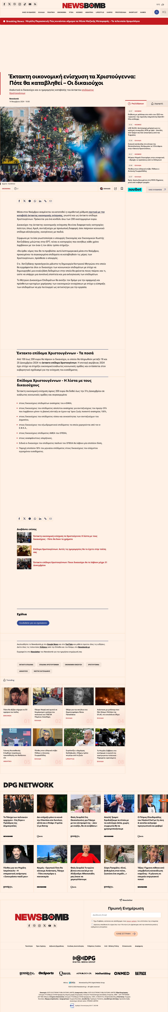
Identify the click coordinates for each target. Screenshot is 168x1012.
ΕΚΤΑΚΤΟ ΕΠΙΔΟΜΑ (26, 665)
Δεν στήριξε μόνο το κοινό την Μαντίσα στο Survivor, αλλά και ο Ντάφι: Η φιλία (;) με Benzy (49, 821)
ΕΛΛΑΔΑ (41, 12)
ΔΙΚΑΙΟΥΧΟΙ (23, 671)
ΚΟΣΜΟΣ (79, 12)
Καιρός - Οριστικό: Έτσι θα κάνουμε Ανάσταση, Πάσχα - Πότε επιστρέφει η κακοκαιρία (50, 872)
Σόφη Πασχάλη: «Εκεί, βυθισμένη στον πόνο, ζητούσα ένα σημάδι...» (115, 870)
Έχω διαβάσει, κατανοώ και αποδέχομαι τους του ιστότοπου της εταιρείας (126, 921)
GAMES (143, 12)
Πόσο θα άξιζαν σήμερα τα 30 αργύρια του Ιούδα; (15, 710)
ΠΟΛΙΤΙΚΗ (51, 12)
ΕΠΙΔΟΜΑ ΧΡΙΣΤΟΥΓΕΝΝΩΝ (49, 665)
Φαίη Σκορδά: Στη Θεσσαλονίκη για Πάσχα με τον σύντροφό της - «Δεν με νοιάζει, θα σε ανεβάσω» (84, 821)
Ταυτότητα (29, 946)
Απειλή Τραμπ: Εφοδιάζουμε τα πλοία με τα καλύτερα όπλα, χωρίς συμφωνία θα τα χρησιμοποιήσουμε (116, 823)
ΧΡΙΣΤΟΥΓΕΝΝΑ (93, 665)
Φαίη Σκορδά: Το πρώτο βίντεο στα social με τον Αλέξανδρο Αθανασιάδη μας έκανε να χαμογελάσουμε (82, 873)
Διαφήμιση (139, 946)
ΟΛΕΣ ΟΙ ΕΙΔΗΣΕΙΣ (29, 12)
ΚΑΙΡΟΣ (109, 12)
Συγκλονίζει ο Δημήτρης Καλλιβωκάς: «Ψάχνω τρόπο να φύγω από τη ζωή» (77, 752)
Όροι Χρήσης (41, 946)
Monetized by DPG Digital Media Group (92, 983)
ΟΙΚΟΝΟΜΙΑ (61, 12)
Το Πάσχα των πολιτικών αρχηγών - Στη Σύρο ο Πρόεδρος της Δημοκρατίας (15, 821)
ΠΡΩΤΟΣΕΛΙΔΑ (120, 12)
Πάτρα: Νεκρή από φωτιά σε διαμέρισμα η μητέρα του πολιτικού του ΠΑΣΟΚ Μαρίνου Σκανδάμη (46, 713)
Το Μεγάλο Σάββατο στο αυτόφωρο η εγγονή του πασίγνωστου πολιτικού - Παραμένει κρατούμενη (107, 754)
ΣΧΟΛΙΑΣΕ (105, 188)
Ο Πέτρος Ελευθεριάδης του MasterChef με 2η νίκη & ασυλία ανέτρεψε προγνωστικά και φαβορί (151, 821)
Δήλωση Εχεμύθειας (56, 946)
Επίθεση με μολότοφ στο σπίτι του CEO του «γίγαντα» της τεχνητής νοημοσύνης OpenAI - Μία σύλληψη (146, 116)
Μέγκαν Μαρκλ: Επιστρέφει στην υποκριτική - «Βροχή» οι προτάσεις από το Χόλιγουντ (146, 158)
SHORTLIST (133, 12)
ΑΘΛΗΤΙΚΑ (89, 12)
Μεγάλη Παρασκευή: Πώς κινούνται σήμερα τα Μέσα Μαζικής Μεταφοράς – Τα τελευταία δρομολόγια (83, 21)
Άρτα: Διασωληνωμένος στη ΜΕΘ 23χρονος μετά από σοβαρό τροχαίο (145, 181)
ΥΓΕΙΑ (71, 12)
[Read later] (122, 188)
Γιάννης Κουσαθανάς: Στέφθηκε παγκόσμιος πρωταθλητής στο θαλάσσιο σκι (14, 754)
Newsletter (35, 652)
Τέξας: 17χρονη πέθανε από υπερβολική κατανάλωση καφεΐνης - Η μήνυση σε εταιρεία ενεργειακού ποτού (151, 873)
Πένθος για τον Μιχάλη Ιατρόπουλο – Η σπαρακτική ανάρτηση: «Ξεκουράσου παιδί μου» (15, 872)
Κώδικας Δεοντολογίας (75, 946)
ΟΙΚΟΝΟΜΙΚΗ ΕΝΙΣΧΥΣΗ (73, 665)
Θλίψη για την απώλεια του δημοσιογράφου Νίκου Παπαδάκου (77, 712)
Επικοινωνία (126, 946)
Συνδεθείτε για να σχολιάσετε (33, 623)
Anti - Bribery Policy (111, 946)
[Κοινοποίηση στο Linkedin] (40, 201)
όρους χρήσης (132, 921)
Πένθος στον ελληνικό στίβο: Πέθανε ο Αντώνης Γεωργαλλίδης (46, 752)
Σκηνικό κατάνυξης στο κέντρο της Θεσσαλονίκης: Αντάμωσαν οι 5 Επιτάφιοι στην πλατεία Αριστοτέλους (145, 146)
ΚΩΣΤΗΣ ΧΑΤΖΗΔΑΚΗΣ (42, 671)
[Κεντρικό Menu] (164, 12)
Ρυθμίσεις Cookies (94, 946)
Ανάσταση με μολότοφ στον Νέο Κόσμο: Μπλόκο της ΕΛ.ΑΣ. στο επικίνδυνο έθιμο (108, 712)
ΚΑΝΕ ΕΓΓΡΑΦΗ (125, 933)
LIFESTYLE (100, 12)
